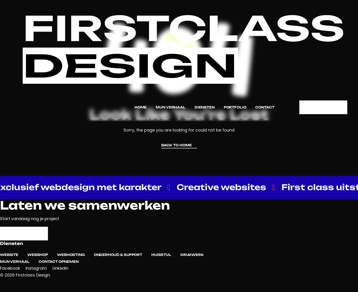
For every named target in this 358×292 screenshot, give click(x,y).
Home (140, 107)
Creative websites (226, 187)
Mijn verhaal (170, 107)
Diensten (204, 107)
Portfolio (235, 107)
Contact (264, 107)
